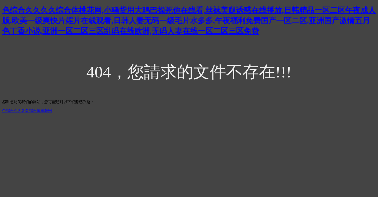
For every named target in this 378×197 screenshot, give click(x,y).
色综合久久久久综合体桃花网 (27, 111)
